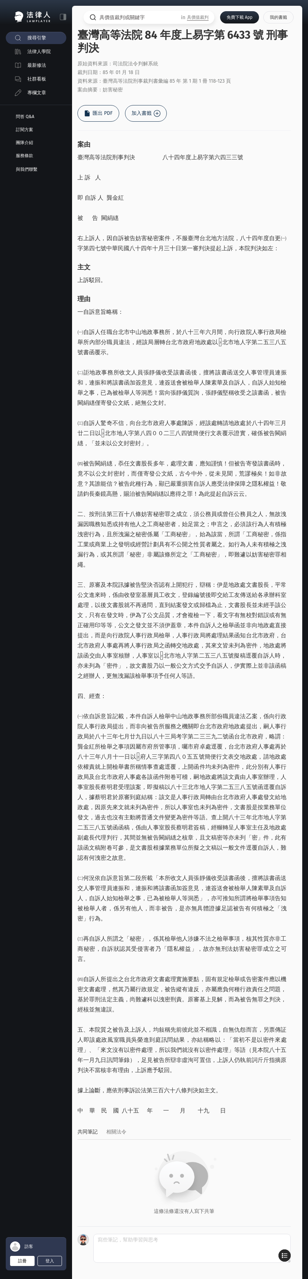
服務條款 (24, 155)
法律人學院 (39, 51)
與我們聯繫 (26, 169)
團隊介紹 (24, 142)
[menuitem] (36, 38)
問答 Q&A (25, 116)
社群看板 (36, 79)
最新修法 (36, 65)
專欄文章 (36, 92)
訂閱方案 (24, 129)
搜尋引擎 (36, 37)
